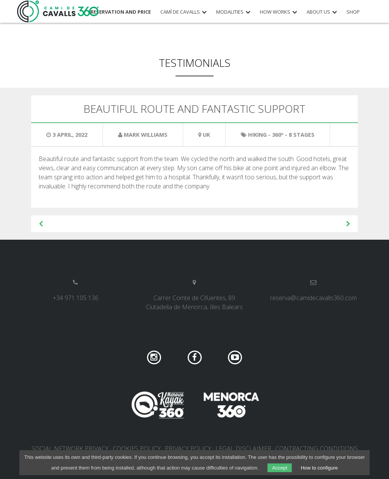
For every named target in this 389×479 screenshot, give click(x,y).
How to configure (319, 468)
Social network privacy (70, 448)
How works (275, 12)
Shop (353, 12)
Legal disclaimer (243, 448)
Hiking (257, 134)
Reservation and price (120, 12)
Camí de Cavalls (180, 12)
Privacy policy (188, 448)
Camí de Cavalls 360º (58, 11)
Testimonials (195, 62)
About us (318, 12)
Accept (279, 468)
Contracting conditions (316, 448)
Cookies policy (137, 448)
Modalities (230, 12)
